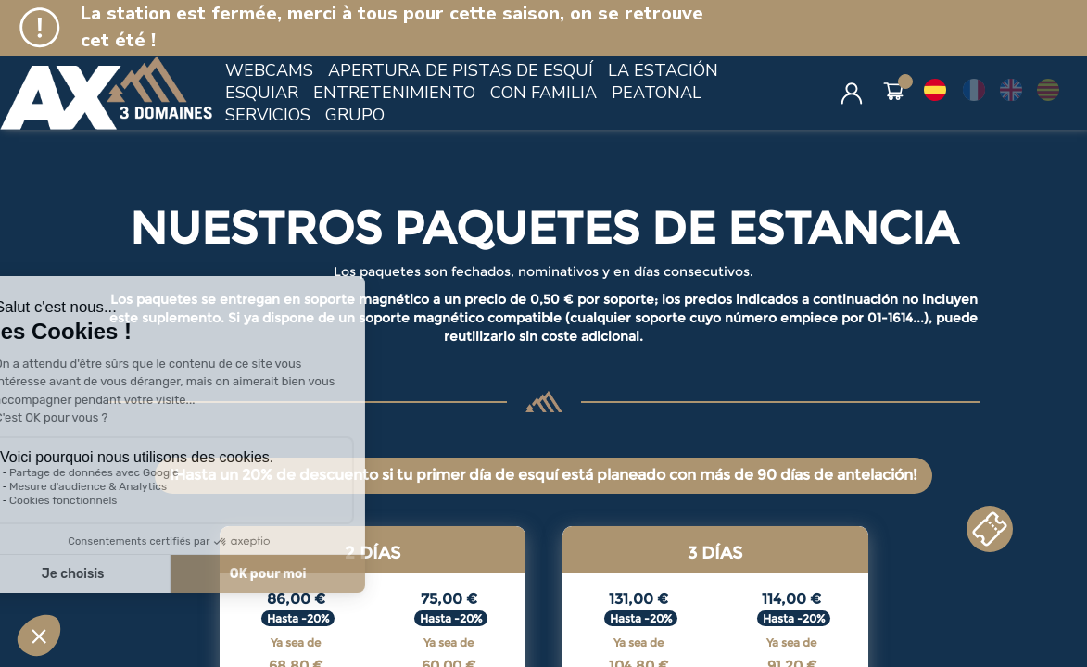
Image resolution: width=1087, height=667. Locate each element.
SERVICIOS (267, 115)
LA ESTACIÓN (663, 70)
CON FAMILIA (543, 93)
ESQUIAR (261, 93)
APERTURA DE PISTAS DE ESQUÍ (460, 70)
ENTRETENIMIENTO (394, 93)
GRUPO (355, 115)
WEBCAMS (269, 70)
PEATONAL (656, 93)
